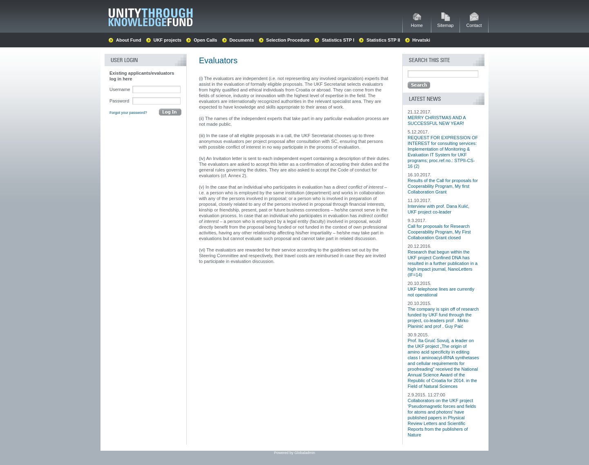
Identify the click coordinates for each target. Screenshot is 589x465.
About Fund (128, 40)
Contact (474, 23)
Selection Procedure (288, 40)
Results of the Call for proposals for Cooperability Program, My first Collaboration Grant (443, 186)
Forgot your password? (128, 113)
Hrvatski (421, 40)
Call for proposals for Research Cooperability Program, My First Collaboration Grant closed (439, 232)
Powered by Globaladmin (294, 453)
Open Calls (205, 40)
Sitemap (445, 23)
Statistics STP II (383, 40)
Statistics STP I (338, 40)
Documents (242, 40)
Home (417, 23)
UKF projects (167, 40)
